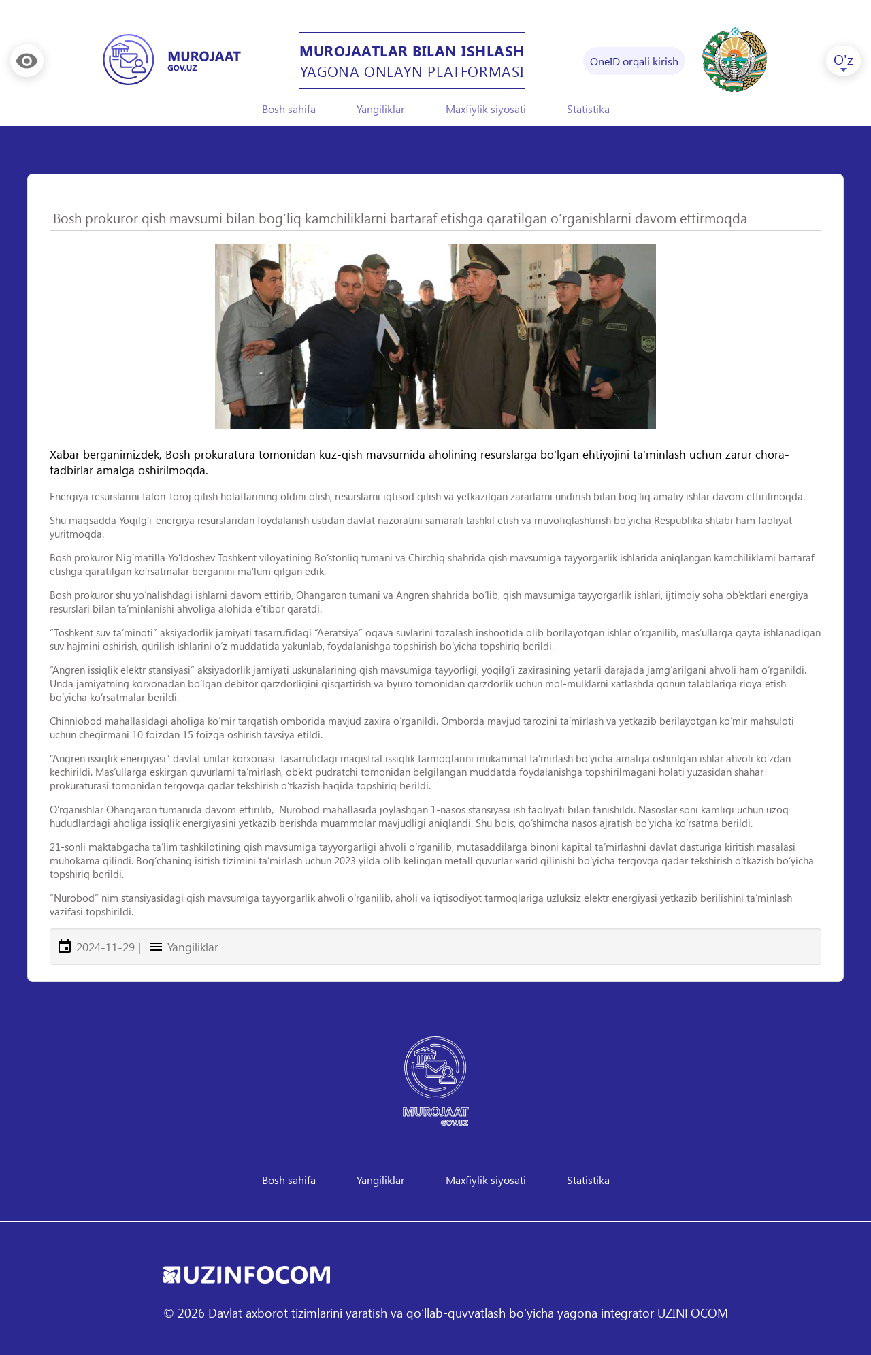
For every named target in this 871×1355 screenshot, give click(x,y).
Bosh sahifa (289, 108)
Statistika (588, 108)
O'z (843, 58)
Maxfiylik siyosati (486, 108)
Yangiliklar (381, 108)
